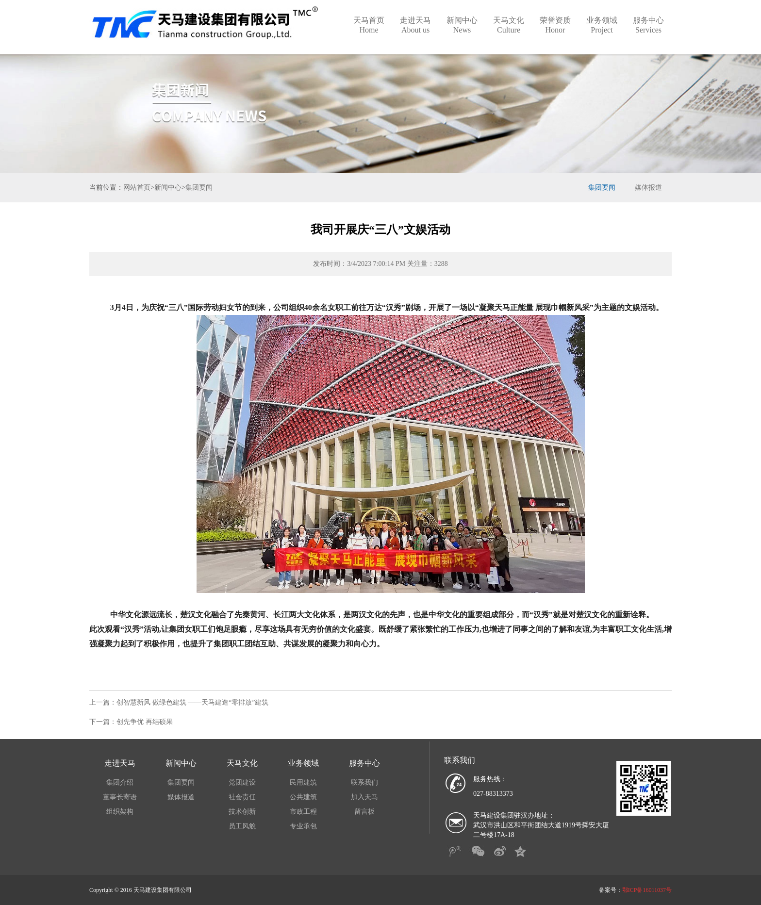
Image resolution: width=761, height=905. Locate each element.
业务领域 (601, 25)
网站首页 (136, 187)
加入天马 (364, 797)
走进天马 (415, 25)
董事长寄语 (120, 797)
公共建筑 (303, 797)
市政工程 (303, 811)
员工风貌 (242, 826)
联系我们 (364, 782)
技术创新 (242, 811)
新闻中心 (462, 25)
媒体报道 (648, 187)
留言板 (364, 811)
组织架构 (119, 811)
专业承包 (303, 826)
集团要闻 (199, 187)
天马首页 (368, 25)
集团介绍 (119, 782)
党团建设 (242, 782)
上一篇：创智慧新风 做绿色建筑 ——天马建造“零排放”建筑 (178, 702)
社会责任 (242, 797)
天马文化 (508, 25)
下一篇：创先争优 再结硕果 (131, 721)
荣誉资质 (555, 25)
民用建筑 (303, 782)
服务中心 (648, 25)
